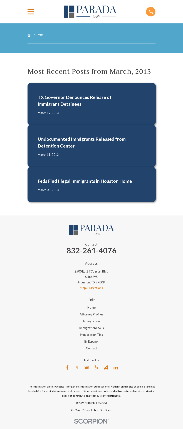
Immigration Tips (91, 335)
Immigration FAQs (91, 328)
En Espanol (91, 341)
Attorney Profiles (91, 314)
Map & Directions (91, 288)
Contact (91, 348)
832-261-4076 (91, 250)
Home (91, 307)
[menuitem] (75, 410)
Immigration (91, 321)
